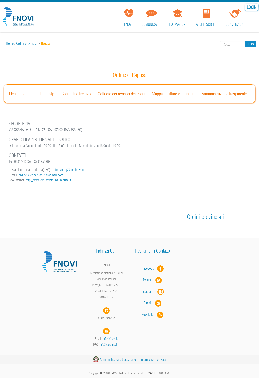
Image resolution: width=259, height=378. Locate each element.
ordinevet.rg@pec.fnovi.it (68, 169)
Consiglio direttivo (76, 94)
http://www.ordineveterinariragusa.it (48, 180)
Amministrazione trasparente (224, 94)
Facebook (149, 268)
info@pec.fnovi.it (109, 345)
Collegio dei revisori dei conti (121, 94)
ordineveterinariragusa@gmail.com (41, 175)
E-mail (147, 303)
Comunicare (150, 24)
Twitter (153, 280)
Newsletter (152, 314)
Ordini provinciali (27, 43)
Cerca (250, 44)
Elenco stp (46, 94)
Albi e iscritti (206, 24)
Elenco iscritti (20, 94)
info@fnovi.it (110, 338)
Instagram (153, 291)
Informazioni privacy (153, 359)
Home (10, 43)
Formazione (178, 24)
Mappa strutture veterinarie (173, 94)
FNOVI (128, 24)
